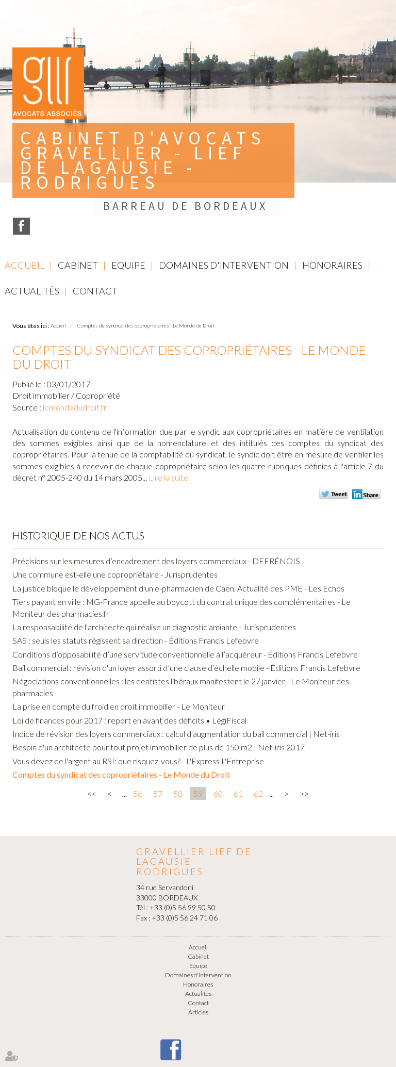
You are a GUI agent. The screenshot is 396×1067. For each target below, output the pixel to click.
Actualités (32, 233)
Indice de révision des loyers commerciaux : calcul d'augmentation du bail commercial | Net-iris (176, 676)
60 (218, 736)
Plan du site (228, 1036)
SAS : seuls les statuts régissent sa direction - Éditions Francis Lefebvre (135, 582)
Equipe (128, 207)
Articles (198, 954)
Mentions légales (182, 1036)
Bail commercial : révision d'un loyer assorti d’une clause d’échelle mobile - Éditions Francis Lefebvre (186, 610)
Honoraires (332, 207)
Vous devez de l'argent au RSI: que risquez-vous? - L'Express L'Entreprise (138, 703)
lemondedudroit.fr (75, 349)
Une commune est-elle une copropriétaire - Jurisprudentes (115, 516)
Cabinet (78, 207)
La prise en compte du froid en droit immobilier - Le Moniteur (118, 648)
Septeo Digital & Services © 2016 (198, 1063)
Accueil (24, 207)
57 (157, 736)
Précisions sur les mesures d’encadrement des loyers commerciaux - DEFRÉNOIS (156, 503)
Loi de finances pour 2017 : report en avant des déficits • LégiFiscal (129, 662)
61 (238, 736)
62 (258, 736)
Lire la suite (168, 419)
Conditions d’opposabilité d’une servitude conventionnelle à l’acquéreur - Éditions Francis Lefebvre (185, 596)
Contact (95, 233)
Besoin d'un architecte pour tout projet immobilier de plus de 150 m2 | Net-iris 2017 (158, 690)
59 (198, 736)
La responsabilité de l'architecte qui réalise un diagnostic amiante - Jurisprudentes (154, 569)
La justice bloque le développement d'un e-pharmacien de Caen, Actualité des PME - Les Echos (178, 530)
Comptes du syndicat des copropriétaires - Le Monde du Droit (145, 268)
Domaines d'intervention (224, 207)
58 (178, 736)
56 (137, 736)
